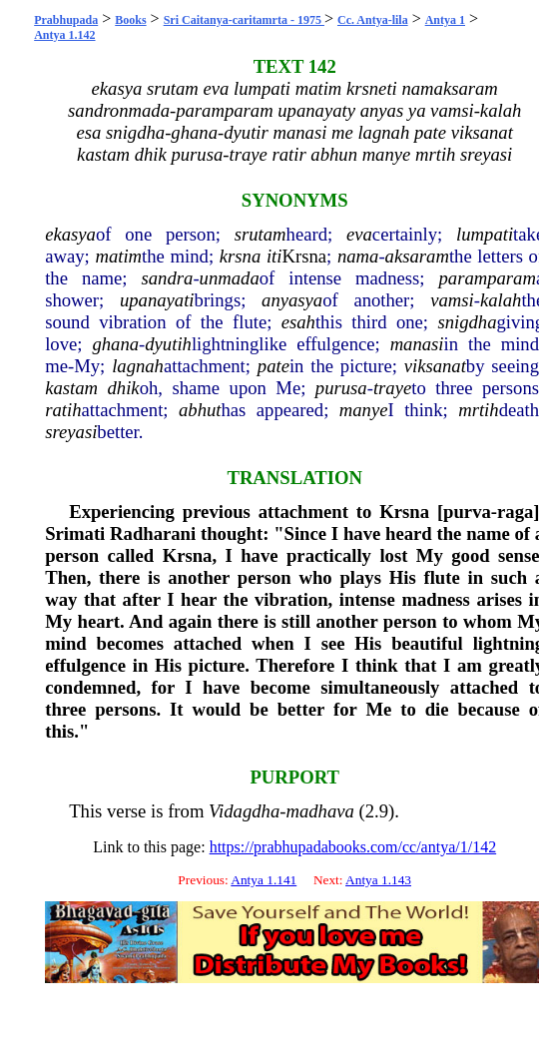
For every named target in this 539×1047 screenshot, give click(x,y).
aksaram (417, 256)
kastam (71, 387)
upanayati (157, 299)
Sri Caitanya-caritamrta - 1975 (244, 20)
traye (392, 387)
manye (363, 409)
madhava (319, 810)
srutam (260, 234)
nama (357, 256)
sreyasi (71, 431)
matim (118, 256)
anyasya (292, 299)
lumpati (484, 234)
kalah (500, 299)
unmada (230, 277)
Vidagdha (244, 810)
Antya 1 (445, 20)
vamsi (452, 299)
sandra (168, 277)
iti (274, 256)
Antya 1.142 (64, 35)
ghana (115, 343)
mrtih (478, 409)
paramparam (486, 277)
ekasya (70, 234)
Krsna (303, 256)
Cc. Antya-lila (372, 20)
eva (359, 234)
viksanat (435, 365)
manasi (417, 343)
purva (467, 511)
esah (298, 321)
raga (515, 511)
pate (273, 365)
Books (130, 20)
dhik (124, 387)
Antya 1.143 (378, 879)
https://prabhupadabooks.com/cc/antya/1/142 (353, 846)
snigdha (466, 321)
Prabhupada (66, 20)
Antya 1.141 (263, 879)
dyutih (168, 343)
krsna (240, 256)
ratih (63, 409)
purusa (341, 387)
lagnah (138, 365)
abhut (200, 409)
